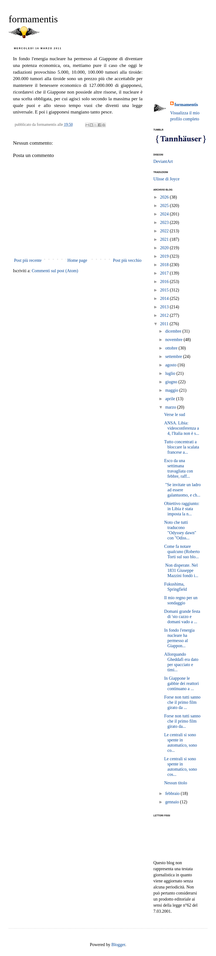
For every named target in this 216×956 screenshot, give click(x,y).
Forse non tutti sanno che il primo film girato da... (182, 721)
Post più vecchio (127, 260)
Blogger (118, 944)
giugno (171, 381)
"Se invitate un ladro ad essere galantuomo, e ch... (182, 489)
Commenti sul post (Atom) (55, 270)
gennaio (172, 801)
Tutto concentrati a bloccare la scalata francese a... (181, 447)
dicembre (173, 331)
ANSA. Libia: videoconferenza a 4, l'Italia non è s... (181, 428)
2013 (165, 306)
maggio (172, 390)
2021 (165, 239)
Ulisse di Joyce (166, 178)
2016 (165, 281)
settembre (174, 356)
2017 (165, 273)
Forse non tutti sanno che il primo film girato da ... (182, 702)
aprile (170, 398)
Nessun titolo (175, 782)
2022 (165, 230)
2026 (165, 197)
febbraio (173, 793)
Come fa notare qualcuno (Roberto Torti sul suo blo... (182, 551)
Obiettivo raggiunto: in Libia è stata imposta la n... (181, 508)
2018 (165, 264)
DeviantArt (163, 161)
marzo (171, 407)
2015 (165, 290)
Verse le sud (174, 414)
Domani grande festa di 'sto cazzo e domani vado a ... (182, 616)
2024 (165, 214)
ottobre (172, 348)
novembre (174, 339)
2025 (165, 205)
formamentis (33, 19)
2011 (165, 323)
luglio (170, 373)
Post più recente (28, 260)
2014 (165, 298)
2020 (165, 247)
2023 (165, 222)
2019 (165, 256)
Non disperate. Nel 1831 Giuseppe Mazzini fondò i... (181, 570)
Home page (77, 260)
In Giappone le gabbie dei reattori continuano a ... (181, 683)
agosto (171, 364)
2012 (165, 315)
